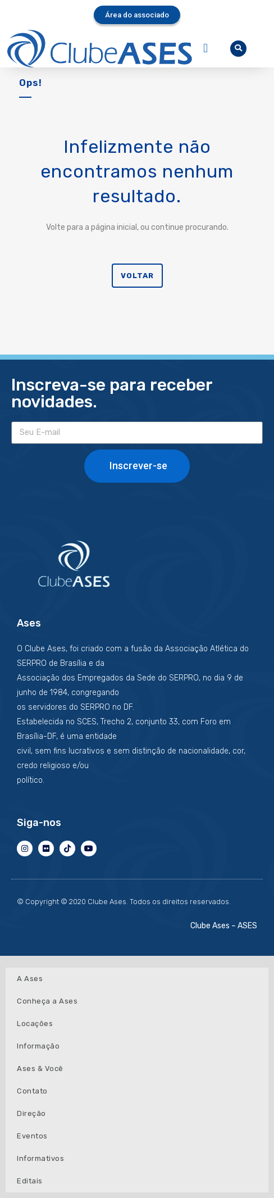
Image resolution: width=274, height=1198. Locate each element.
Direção (31, 1113)
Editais (30, 1181)
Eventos (32, 1136)
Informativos (40, 1158)
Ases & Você (40, 1068)
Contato (32, 1091)
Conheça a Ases (47, 1001)
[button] (205, 48)
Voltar (137, 275)
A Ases (30, 978)
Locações (35, 1023)
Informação (38, 1046)
